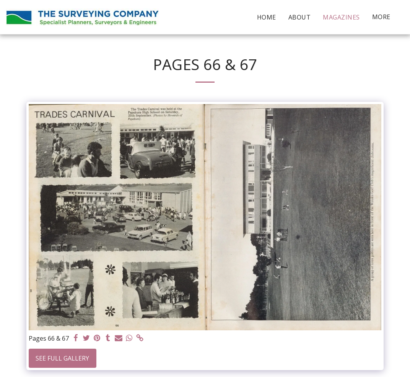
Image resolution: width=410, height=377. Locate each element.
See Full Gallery (62, 358)
